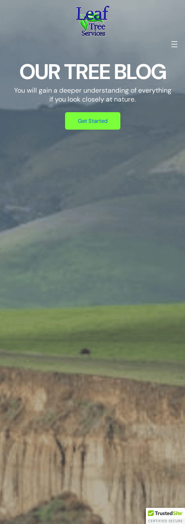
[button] (165, 516)
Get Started (93, 121)
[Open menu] (174, 44)
